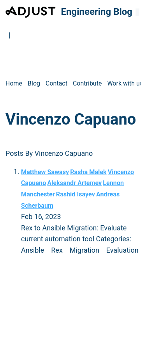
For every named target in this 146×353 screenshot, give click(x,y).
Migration (84, 250)
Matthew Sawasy (45, 172)
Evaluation (122, 250)
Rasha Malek (88, 172)
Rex (57, 250)
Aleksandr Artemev (74, 183)
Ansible (32, 250)
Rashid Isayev (75, 194)
